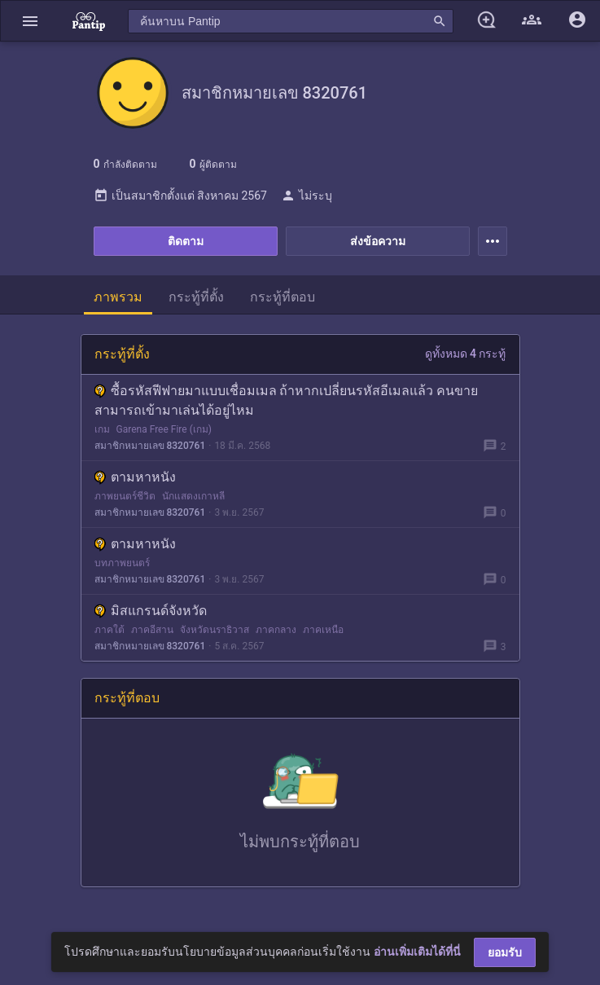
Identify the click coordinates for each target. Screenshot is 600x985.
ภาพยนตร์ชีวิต (124, 496)
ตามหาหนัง (135, 477)
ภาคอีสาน (152, 629)
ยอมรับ (505, 952)
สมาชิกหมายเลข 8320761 (150, 445)
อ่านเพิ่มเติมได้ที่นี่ (417, 951)
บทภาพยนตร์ (122, 563)
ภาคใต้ (109, 629)
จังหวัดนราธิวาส (214, 629)
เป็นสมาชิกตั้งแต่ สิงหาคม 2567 (180, 195)
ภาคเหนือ (323, 629)
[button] (30, 21)
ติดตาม (186, 241)
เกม (102, 429)
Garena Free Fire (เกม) (164, 429)
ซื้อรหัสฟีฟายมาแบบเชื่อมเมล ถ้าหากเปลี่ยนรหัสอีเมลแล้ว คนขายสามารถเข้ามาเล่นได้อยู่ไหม (286, 400)
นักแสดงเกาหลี (193, 496)
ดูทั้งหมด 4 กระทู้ (465, 353)
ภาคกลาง (276, 629)
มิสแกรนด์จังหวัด (150, 610)
